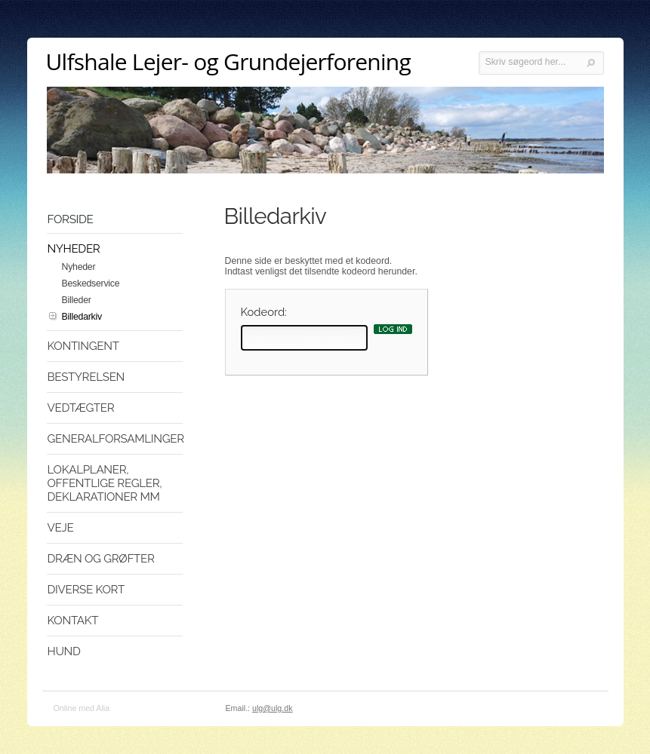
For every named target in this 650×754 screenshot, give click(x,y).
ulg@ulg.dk (272, 708)
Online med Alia (82, 708)
